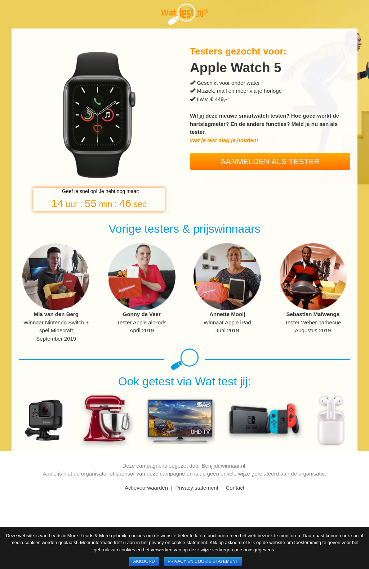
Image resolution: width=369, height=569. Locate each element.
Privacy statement (196, 488)
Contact (235, 488)
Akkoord (144, 561)
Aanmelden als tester (270, 161)
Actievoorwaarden (146, 488)
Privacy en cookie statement (203, 561)
